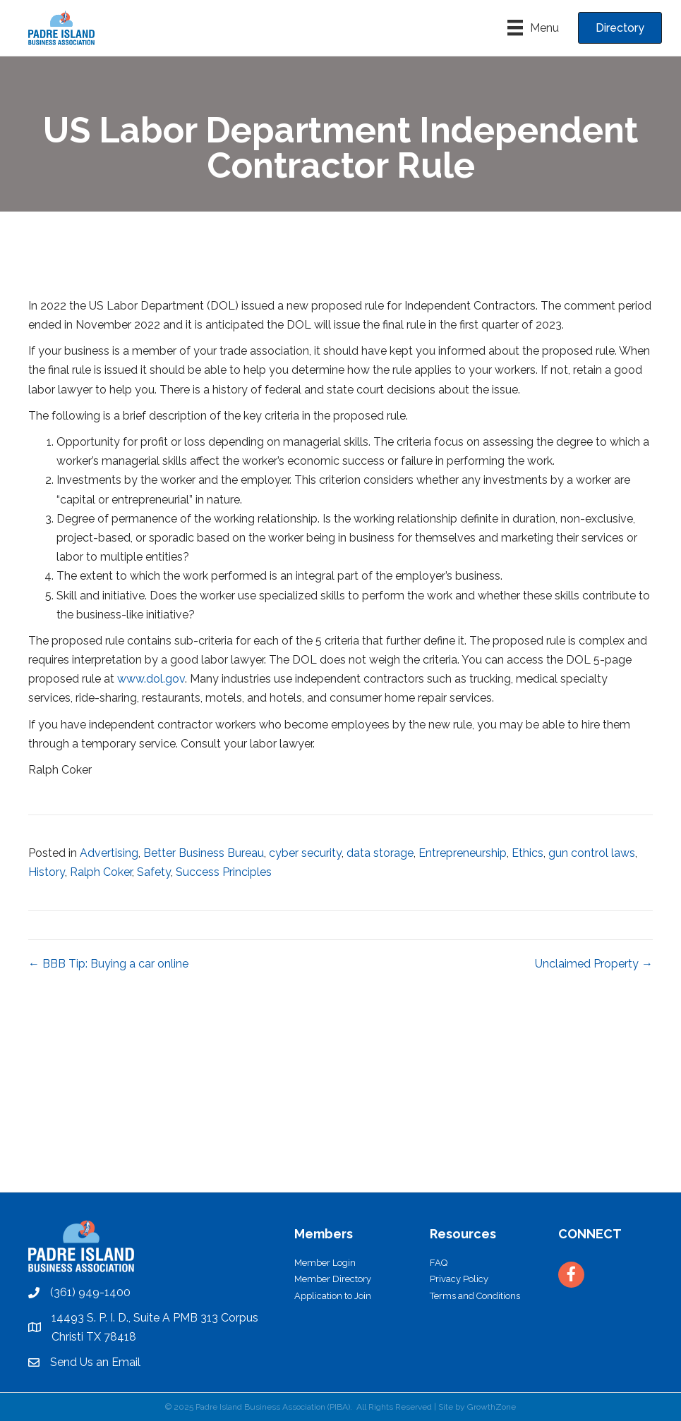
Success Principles (224, 872)
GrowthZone (491, 1407)
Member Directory (332, 1279)
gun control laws (591, 853)
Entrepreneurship (462, 853)
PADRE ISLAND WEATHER (340, 1139)
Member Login (325, 1262)
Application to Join (332, 1296)
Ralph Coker (101, 872)
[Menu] (533, 27)
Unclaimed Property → (594, 963)
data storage (380, 853)
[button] (620, 28)
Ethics (527, 853)
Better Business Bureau (203, 853)
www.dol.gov (151, 678)
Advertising (109, 853)
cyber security (305, 853)
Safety (154, 872)
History (46, 872)
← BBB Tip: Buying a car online (108, 963)
